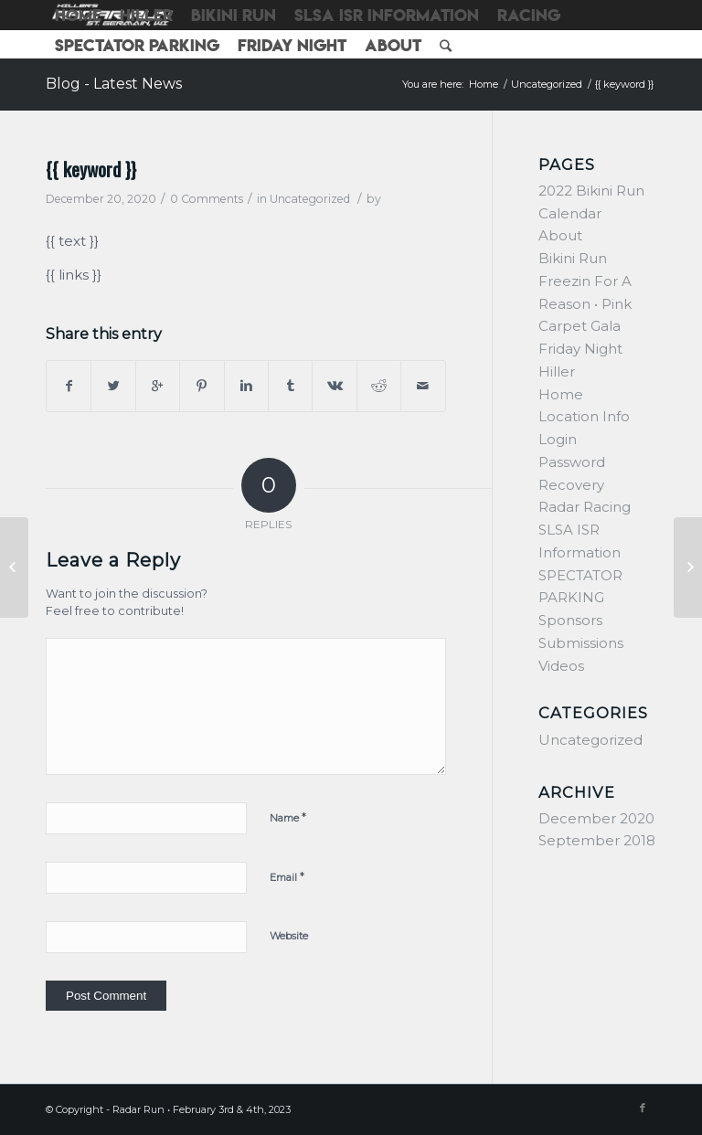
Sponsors (570, 620)
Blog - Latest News (114, 83)
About (560, 235)
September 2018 (596, 840)
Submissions (580, 643)
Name (288, 817)
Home (483, 84)
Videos (561, 665)
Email (287, 876)
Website (289, 935)
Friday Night (580, 348)
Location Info (584, 416)
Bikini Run (572, 258)
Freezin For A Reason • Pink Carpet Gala (585, 303)
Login (557, 439)
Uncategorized (546, 84)
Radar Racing (584, 506)
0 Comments (206, 199)
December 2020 (596, 818)
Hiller (556, 371)
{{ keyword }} (91, 168)
